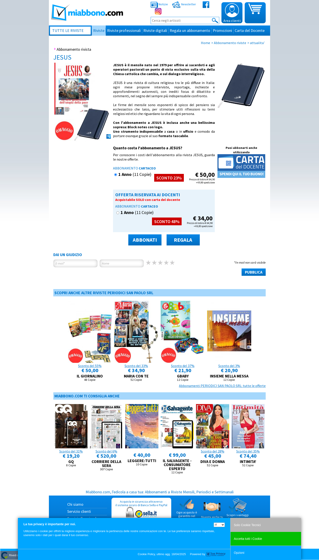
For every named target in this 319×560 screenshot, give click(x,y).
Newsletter (184, 4)
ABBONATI (145, 239)
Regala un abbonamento (190, 30)
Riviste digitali (155, 30)
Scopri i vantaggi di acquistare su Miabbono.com (238, 511)
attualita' (257, 43)
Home (205, 43)
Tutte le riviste (68, 30)
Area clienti (232, 13)
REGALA (183, 239)
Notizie (159, 4)
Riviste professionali (124, 30)
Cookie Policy (146, 554)
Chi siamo (75, 504)
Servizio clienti (79, 511)
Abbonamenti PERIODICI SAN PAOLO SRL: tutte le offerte (222, 385)
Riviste (98, 30)
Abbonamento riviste (230, 43)
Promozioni (222, 30)
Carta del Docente (250, 30)
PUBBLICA (253, 272)
